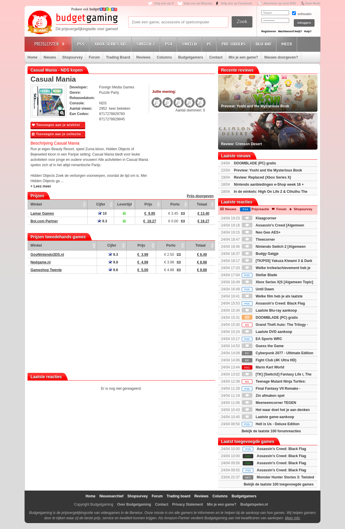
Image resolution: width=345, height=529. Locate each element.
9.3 (102, 221)
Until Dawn (258, 289)
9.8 (113, 262)
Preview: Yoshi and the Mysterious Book (268, 170)
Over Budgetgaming (134, 504)
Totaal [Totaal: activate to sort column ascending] (202, 204)
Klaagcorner (259, 218)
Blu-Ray (264, 44)
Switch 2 (146, 44)
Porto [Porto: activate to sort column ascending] (175, 204)
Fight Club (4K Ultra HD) (269, 360)
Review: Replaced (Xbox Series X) (262, 177)
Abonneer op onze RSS (279, 3)
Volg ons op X (163, 3)
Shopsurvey (72, 57)
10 (102, 213)
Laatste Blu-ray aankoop (269, 310)
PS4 (169, 44)
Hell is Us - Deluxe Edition (270, 424)
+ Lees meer (40, 186)
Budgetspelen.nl (254, 504)
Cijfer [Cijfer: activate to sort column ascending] (100, 204)
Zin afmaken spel (263, 396)
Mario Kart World (263, 367)
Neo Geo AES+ (261, 232)
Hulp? (308, 31)
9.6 (113, 270)
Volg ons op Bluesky (197, 3)
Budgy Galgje (260, 254)
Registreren (268, 31)
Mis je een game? (243, 57)
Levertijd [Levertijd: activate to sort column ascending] (124, 204)
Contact (216, 57)
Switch (190, 44)
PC (210, 44)
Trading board (178, 496)
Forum (94, 57)
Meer (287, 44)
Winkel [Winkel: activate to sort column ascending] (36, 204)
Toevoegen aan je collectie (56, 134)
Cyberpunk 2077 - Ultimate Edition (277, 353)
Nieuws (49, 57)
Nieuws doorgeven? (281, 57)
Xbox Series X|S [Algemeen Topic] (277, 282)
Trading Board (118, 57)
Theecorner (258, 239)
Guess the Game (263, 346)
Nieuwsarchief (111, 496)
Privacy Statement (187, 504)
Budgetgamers (190, 57)
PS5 (81, 44)
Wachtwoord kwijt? (290, 31)
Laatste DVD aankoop (267, 332)
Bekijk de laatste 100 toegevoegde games (279, 484)
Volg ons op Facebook (236, 3)
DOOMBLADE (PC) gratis (255, 163)
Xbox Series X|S (111, 44)
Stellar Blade (259, 275)
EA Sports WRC (262, 339)
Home (32, 57)
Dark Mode (312, 3)
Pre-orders (234, 44)
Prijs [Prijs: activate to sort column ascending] (148, 204)
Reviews (143, 57)
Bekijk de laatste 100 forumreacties (271, 431)
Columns (164, 57)
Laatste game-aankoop (268, 417)
